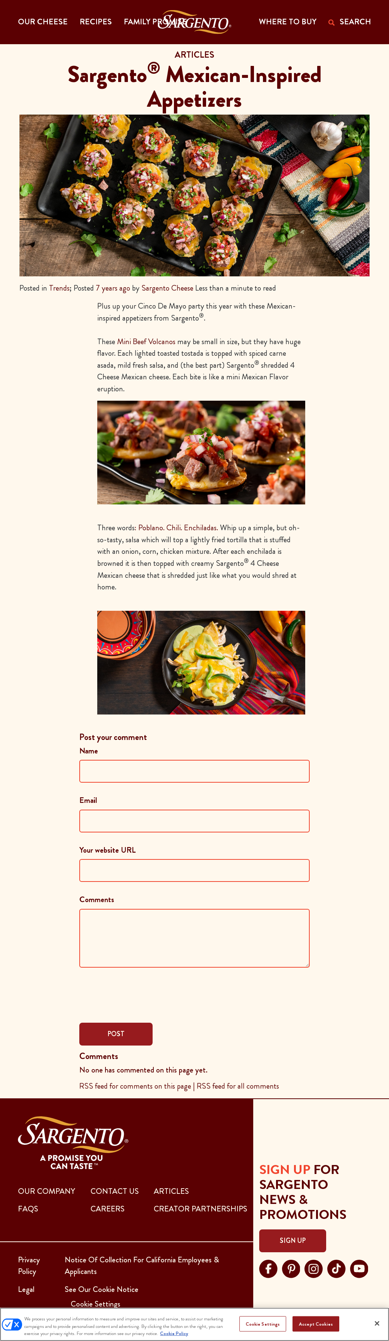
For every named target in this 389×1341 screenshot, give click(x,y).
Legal (26, 1289)
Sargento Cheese (167, 288)
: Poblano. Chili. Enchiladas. (176, 527)
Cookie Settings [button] (95, 1304)
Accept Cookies (316, 1323)
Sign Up (293, 1241)
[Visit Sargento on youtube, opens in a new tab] (359, 1267)
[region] (194, 1324)
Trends (59, 288)
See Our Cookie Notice (101, 1289)
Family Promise (155, 21)
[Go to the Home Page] (195, 22)
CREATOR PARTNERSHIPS (200, 1208)
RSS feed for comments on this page (135, 1086)
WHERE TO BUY (287, 21)
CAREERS (108, 1208)
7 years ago (113, 288)
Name (88, 750)
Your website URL (107, 850)
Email (88, 800)
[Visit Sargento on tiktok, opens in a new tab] (336, 1267)
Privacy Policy (29, 1265)
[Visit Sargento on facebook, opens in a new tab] (268, 1267)
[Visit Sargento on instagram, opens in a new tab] (313, 1267)
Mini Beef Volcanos (146, 341)
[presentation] (136, 994)
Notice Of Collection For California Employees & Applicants (142, 1265)
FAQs (28, 1208)
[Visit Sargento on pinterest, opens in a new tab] (291, 1267)
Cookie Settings (263, 1323)
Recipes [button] (96, 21)
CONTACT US (115, 1191)
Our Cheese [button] (43, 21)
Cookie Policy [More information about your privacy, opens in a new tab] (174, 1333)
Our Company (46, 1191)
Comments (96, 899)
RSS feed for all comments (238, 1086)
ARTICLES (171, 1191)
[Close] (377, 1323)
